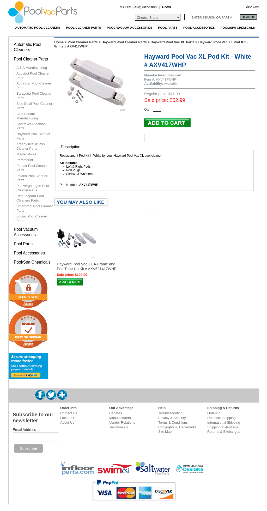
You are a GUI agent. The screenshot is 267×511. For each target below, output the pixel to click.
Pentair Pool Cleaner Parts (32, 168)
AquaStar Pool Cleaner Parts (33, 85)
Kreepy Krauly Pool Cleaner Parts (30, 146)
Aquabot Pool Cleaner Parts (33, 75)
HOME (166, 7)
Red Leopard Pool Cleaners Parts (30, 198)
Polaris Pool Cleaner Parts (31, 178)
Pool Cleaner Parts (83, 27)
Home (59, 42)
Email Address (24, 430)
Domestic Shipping (221, 418)
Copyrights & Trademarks (177, 427)
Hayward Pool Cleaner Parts (124, 42)
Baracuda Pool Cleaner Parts (33, 96)
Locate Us (68, 418)
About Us (67, 422)
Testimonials (118, 427)
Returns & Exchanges (223, 432)
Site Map (165, 432)
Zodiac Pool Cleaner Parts (31, 218)
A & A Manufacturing (31, 68)
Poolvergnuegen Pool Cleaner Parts (32, 188)
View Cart (252, 7)
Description (70, 146)
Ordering (214, 413)
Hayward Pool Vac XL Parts (173, 42)
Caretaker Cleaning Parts (31, 126)
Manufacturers (120, 418)
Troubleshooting (170, 413)
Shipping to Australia (222, 427)
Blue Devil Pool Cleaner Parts (34, 106)
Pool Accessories (199, 27)
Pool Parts (168, 27)
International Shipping (223, 422)
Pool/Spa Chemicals (238, 27)
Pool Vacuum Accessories (129, 27)
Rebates (115, 413)
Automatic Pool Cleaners (37, 27)
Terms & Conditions (173, 422)
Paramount (24, 160)
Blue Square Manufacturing (27, 116)
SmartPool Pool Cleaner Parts (34, 208)
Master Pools (26, 154)
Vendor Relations (122, 422)
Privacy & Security (172, 418)
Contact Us (68, 413)
